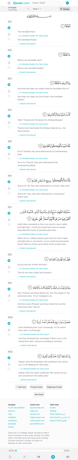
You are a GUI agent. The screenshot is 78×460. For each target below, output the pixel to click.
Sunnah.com (35, 414)
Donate (52, 408)
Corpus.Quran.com (37, 421)
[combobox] (50, 3)
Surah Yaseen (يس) (57, 414)
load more (22, 387)
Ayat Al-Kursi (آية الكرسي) (60, 417)
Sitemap (53, 411)
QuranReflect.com (37, 424)
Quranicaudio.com (37, 408)
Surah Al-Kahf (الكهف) (58, 421)
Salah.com (34, 411)
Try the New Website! (16, 408)
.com (21, 3)
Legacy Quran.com (37, 417)
